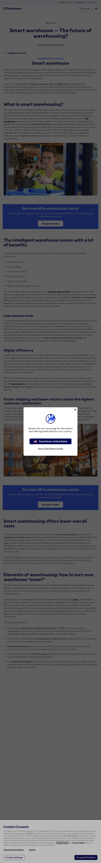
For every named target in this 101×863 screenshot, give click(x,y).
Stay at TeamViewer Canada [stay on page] (50, 448)
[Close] (75, 409)
